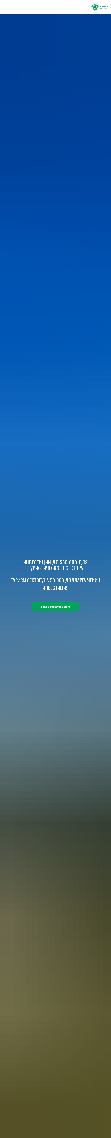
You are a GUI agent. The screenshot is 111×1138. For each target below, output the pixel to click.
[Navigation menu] (4, 7)
